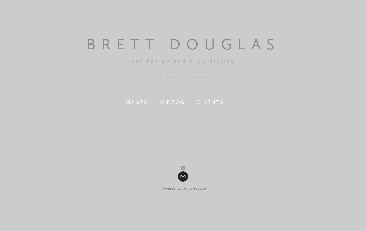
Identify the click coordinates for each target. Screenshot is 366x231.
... (239, 102)
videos (172, 102)
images (135, 102)
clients (210, 102)
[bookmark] (183, 44)
